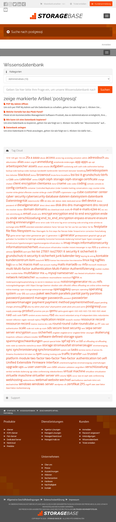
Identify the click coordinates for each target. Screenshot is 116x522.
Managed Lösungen (51, 433)
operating (84, 289)
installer (65, 247)
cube (80, 192)
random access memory (38, 315)
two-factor (52, 358)
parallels (65, 293)
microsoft (92, 264)
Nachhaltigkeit (48, 485)
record (62, 315)
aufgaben (56, 166)
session (34, 332)
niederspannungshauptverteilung (20, 282)
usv (54, 367)
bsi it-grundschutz (88, 175)
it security (70, 251)
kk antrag (91, 256)
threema (9, 354)
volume (63, 376)
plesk (69, 306)
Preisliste (9, 446)
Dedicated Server (12, 440)
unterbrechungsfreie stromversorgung (75, 363)
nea (76, 273)
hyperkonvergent (25, 243)
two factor (37, 358)
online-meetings (13, 289)
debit (64, 201)
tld (26, 354)
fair (66, 227)
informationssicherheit (22, 247)
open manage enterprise (30, 289)
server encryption (18, 332)
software (19, 337)
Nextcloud (9, 443)
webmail (42, 380)
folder (70, 231)
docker (20, 209)
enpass (79, 218)
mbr (80, 264)
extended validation (43, 227)
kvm (32, 260)
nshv (94, 282)
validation (70, 367)
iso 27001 (43, 251)
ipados (18, 251)
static (8, 345)
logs (9, 264)
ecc (103, 209)
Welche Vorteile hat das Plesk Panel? (23, 111)
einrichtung (15, 214)
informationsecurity (94, 243)
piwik (64, 306)
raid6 (19, 315)
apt (93, 162)
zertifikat (73, 384)
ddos (49, 201)
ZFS (82, 384)
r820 (94, 311)
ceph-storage (74, 179)
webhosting (14, 380)
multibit (98, 269)
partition (96, 293)
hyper (84, 239)
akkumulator (11, 162)
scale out (30, 328)
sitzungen (90, 332)
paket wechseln (47, 293)
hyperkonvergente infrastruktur (46, 243)
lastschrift (40, 260)
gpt (98, 235)
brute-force (56, 175)
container (32, 188)
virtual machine (74, 371)
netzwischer (26, 277)
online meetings (102, 285)
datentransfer (34, 201)
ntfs (99, 282)
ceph (41, 179)
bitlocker (14, 175)
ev (101, 222)
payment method (57, 302)
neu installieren (42, 277)
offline (74, 285)
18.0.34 (22, 158)
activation (77, 158)
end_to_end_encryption (57, 218)
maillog (54, 264)
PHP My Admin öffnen (16, 104)
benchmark (63, 171)
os (23, 293)
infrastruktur (56, 247)
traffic (66, 354)
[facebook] (6, 5)
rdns (56, 315)
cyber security (16, 196)
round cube (70, 324)
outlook (32, 294)
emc (39, 214)
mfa (85, 264)
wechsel (65, 380)
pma (74, 306)
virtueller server (43, 375)
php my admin (33, 306)
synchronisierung (25, 349)
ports (83, 306)
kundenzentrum (17, 260)
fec (92, 227)
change (101, 179)
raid (9, 315)
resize (60, 319)
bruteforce (65, 175)
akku (107, 158)
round (56, 324)
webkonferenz (29, 380)
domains (41, 209)
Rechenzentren (49, 478)
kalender (68, 256)
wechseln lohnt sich (92, 380)
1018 (8, 158)
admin (84, 158)
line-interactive (75, 260)
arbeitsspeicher (17, 166)
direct (42, 205)
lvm (13, 264)
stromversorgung (100, 345)
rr (99, 324)
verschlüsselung (96, 367)
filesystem (24, 231)
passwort (67, 298)
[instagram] (10, 5)
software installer (30, 337)
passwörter (80, 298)
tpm (39, 354)
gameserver (36, 235)
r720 (89, 311)
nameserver (65, 273)
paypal (97, 302)
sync (9, 349)
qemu (53, 311)
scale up (38, 328)
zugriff (88, 384)
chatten (9, 184)
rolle (50, 324)
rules (103, 324)
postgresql (93, 306)
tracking (45, 354)
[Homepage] (56, 16)
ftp (8, 235)
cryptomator (66, 192)
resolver (76, 319)
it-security (31, 256)
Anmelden (106, 44)
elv (21, 214)
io (86, 247)
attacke (47, 166)
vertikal (9, 371)
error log (58, 222)
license (53, 260)
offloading (81, 285)
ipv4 (25, 251)
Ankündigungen (87, 436)
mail (36, 264)
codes (73, 184)
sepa (89, 328)
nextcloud (67, 277)
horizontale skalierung (64, 239)
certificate (90, 179)
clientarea (44, 183)
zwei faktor (100, 384)
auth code (82, 166)
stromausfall (62, 345)
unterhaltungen (99, 363)
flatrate (64, 231)
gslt (104, 235)
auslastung (68, 166)
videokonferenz (56, 371)
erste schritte (94, 222)
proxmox (38, 311)
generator (67, 235)
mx (42, 273)
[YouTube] (6, 10)
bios (8, 175)
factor (54, 227)
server (97, 328)
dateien (64, 196)
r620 (85, 311)
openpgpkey (62, 289)
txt (99, 358)
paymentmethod (82, 302)
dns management (80, 205)
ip (97, 247)
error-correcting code (72, 222)
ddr (53, 201)
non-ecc (56, 282)
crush (56, 192)
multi (9, 269)
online (92, 285)
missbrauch (102, 264)
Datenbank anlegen (15, 127)
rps (96, 324)
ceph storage (55, 179)
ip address (103, 247)
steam (39, 345)
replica (37, 319)
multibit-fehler (17, 273)
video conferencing (41, 371)
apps (84, 162)
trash (84, 354)
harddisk (21, 239)
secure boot (61, 328)
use (25, 367)
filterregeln (41, 231)
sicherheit (45, 332)
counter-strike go (39, 192)
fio (47, 231)
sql (68, 341)
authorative (92, 166)
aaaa (36, 157)
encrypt (47, 214)
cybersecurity (35, 196)
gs (101, 235)
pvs (47, 311)
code (69, 184)
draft (62, 209)
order (19, 294)
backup (101, 166)
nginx (75, 277)
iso (33, 251)
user (31, 367)
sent (83, 328)
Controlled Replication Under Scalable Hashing (55, 188)
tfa (101, 350)
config (10, 188)
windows (25, 384)
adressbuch (96, 157)
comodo (90, 184)
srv (73, 341)
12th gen (14, 158)
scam (44, 328)
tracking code (55, 354)
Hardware (47, 481)
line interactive (62, 260)
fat (89, 227)
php (24, 306)
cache (16, 179)
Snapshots (10, 337)
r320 (76, 311)
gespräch (93, 235)
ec (99, 209)
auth (76, 166)
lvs (17, 264)
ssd (77, 341)
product (27, 311)
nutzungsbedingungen (15, 285)
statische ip (31, 345)
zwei (93, 384)
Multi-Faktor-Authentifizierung (73, 269)
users (49, 367)
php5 (42, 306)
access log (60, 158)
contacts (21, 188)
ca (7, 179)
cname (61, 183)
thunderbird (19, 354)
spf (63, 341)
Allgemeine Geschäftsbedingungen (21, 499)
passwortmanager (19, 302)
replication (48, 319)
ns (90, 282)
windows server (43, 384)
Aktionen (46, 475)
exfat (17, 227)
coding (81, 183)
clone (54, 184)
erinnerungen (25, 222)
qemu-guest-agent (65, 311)
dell (84, 201)
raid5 (14, 315)
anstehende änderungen (64, 162)
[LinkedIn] (19, 5)
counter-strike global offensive (19, 192)
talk (68, 350)
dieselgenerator (28, 205)
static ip (14, 345)
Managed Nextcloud (51, 436)
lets (47, 260)
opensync (75, 289)
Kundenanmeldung (101, 4)
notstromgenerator (74, 282)
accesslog (69, 158)
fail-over (61, 227)
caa (10, 179)
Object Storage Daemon (40, 285)
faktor (84, 227)
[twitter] (15, 5)
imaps (75, 243)
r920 (98, 311)
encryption (60, 214)
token (29, 354)
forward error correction (84, 231)
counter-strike (99, 188)
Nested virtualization (86, 273)
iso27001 (56, 251)
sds (49, 328)
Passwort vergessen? (89, 433)
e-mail (74, 209)
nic (81, 277)
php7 (47, 306)
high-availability (38, 239)
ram (25, 315)
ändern (27, 162)
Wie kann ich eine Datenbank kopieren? (25, 119)
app (78, 162)
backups (33, 171)
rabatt (103, 311)
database (51, 196)
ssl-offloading (100, 341)
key (77, 256)
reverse (34, 324)
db (42, 201)
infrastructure (44, 247)
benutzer (72, 171)
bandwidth (41, 171)
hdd (30, 239)
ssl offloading (89, 341)
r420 (80, 311)
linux (86, 260)
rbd (51, 315)
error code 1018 (47, 222)
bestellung (81, 171)
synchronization (49, 349)
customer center (96, 192)
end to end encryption (84, 214)
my (46, 273)
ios (94, 247)
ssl (81, 341)
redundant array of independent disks (81, 315)
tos (34, 354)
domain (28, 209)
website (53, 380)
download (55, 209)
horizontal (50, 239)
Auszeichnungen (49, 471)
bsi (73, 175)
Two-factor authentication (78, 358)
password (13, 298)
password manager (33, 298)
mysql (52, 273)
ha (16, 239)
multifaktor (31, 273)
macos (27, 264)
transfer (76, 354)
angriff (34, 162)
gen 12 (45, 235)
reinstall (30, 319)
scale (22, 328)
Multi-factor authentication (33, 269)
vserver (74, 376)
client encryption (24, 183)
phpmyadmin (56, 306)
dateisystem (78, 196)
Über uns (46, 465)
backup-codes (23, 171)
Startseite (11, 411)
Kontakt (46, 488)
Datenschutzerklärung (52, 499)
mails (61, 264)
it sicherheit (86, 251)
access (50, 157)
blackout (24, 175)
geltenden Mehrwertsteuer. (85, 509)
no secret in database (44, 282)
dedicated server (74, 201)
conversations (82, 188)
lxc (21, 264)
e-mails (85, 209)
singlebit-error (66, 332)
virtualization (100, 371)
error (38, 222)
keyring (84, 256)
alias (20, 162)
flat (59, 231)
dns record (100, 205)
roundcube (86, 324)
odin (61, 285)
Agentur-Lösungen (50, 430)
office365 (67, 285)
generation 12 (54, 235)
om (88, 285)
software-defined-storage (56, 337)
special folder (55, 341)
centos (35, 179)
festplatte (100, 227)
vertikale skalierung (21, 371)
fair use (71, 227)
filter (34, 231)
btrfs (104, 175)
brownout (43, 175)
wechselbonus (77, 380)
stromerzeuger (82, 345)
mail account (44, 264)
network (12, 277)
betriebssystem (97, 170)
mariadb (71, 264)
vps (69, 375)
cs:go (74, 192)
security (75, 328)
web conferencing (96, 376)
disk (58, 205)
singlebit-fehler (79, 332)
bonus (33, 175)
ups (21, 367)
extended (30, 227)
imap (67, 243)
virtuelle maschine (19, 375)
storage (47, 345)
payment (38, 302)
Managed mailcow (50, 440)
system (64, 350)
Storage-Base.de (54, 518)
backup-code (11, 171)
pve (43, 311)
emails (34, 214)
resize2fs (69, 319)
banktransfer (52, 171)
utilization (61, 367)
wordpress (59, 384)
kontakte (102, 256)
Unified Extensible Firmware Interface (32, 362)
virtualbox (90, 371)
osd (27, 294)
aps (90, 162)
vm (57, 375)
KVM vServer (11, 433)
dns (64, 205)
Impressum (72, 499)
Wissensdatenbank (27, 411)
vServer (8, 430)
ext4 (22, 227)
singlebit (56, 332)
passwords (55, 298)
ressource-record (18, 324)
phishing (17, 306)
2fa (28, 157)
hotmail (78, 239)
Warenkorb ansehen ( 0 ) (52, 4)
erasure (90, 218)
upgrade (12, 367)
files (14, 231)
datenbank (95, 196)
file (8, 231)
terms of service (92, 350)
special (46, 341)
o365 (28, 285)
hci (26, 239)
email (27, 214)
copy (90, 188)
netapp (99, 273)
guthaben (10, 239)
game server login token (21, 235)
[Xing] (24, 5)
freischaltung (100, 231)
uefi (104, 358)
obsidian (54, 285)
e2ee (93, 209)
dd (46, 201)
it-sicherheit (47, 256)
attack (40, 166)
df (15, 205)
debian (58, 201)
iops (89, 247)
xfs (65, 384)
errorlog (84, 222)
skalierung (102, 332)
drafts (67, 209)
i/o (62, 243)
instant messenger (77, 247)
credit (49, 192)
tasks (74, 349)
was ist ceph (83, 376)
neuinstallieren (55, 277)
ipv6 (29, 251)
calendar (25, 179)
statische (22, 345)
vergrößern (80, 367)
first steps (53, 231)
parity (85, 293)
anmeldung (45, 162)
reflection (17, 319)
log (92, 260)
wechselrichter (12, 384)
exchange (10, 227)
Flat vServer (10, 436)
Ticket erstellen (78, 4)
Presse (45, 468)
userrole (40, 367)
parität (76, 293)
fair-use (78, 227)
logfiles (100, 260)
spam (78, 337)
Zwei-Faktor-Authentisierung (18, 388)
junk (59, 256)
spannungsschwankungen (24, 341)
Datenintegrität (16, 201)
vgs (31, 371)
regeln (24, 319)
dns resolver (11, 209)
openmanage (47, 289)
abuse (42, 158)
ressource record (93, 319)
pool (78, 306)
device (91, 201)
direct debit (50, 205)
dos (49, 209)
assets (32, 166)
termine (82, 350)
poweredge (17, 311)
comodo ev (99, 184)
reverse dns (42, 324)
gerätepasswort (81, 235)
